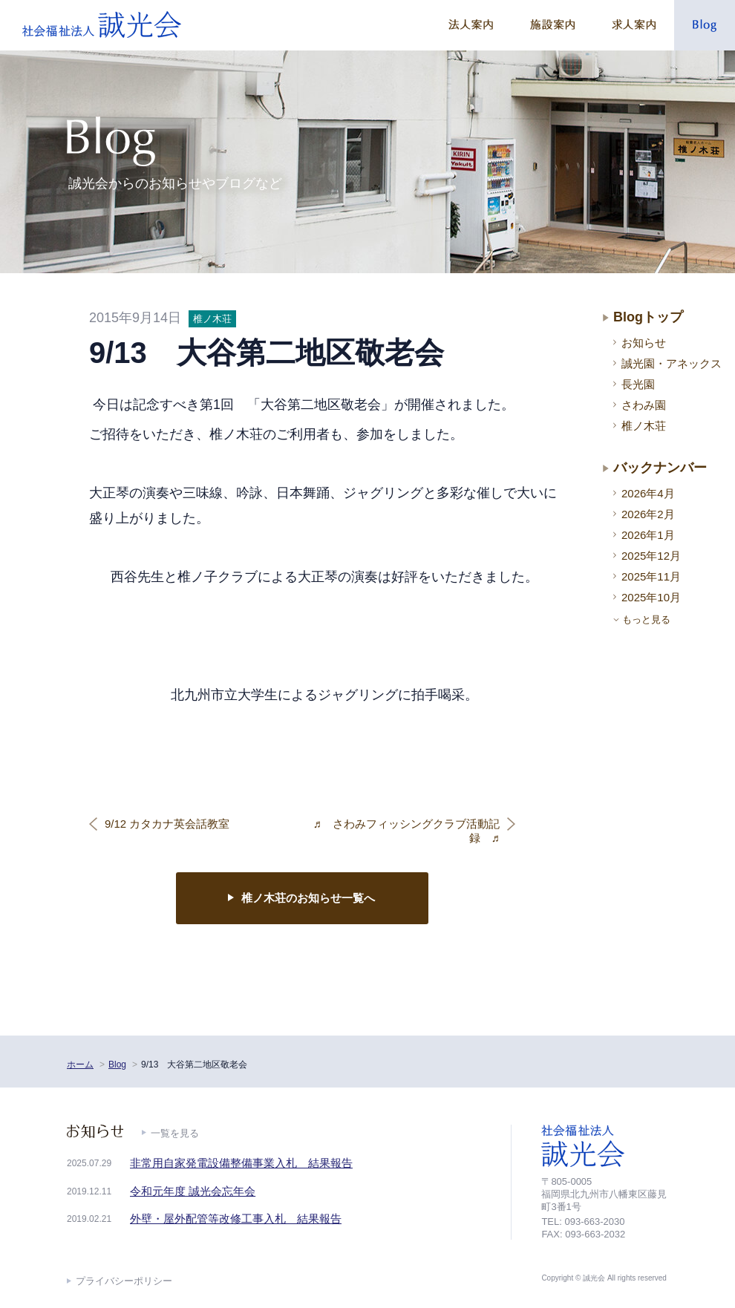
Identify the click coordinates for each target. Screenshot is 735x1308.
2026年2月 (648, 514)
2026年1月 (648, 535)
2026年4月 (648, 493)
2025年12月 (651, 555)
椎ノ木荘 (643, 425)
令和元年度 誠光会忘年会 (192, 1191)
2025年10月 (651, 597)
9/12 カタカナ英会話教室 (167, 823)
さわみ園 (643, 405)
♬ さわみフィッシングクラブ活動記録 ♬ (406, 831)
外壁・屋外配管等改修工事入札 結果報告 (236, 1218)
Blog (117, 1064)
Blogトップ (648, 317)
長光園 (638, 384)
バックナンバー (660, 467)
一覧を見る (175, 1133)
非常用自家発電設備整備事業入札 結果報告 (241, 1163)
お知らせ (643, 342)
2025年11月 (651, 576)
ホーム (80, 1064)
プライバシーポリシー (124, 1280)
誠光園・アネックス (671, 363)
